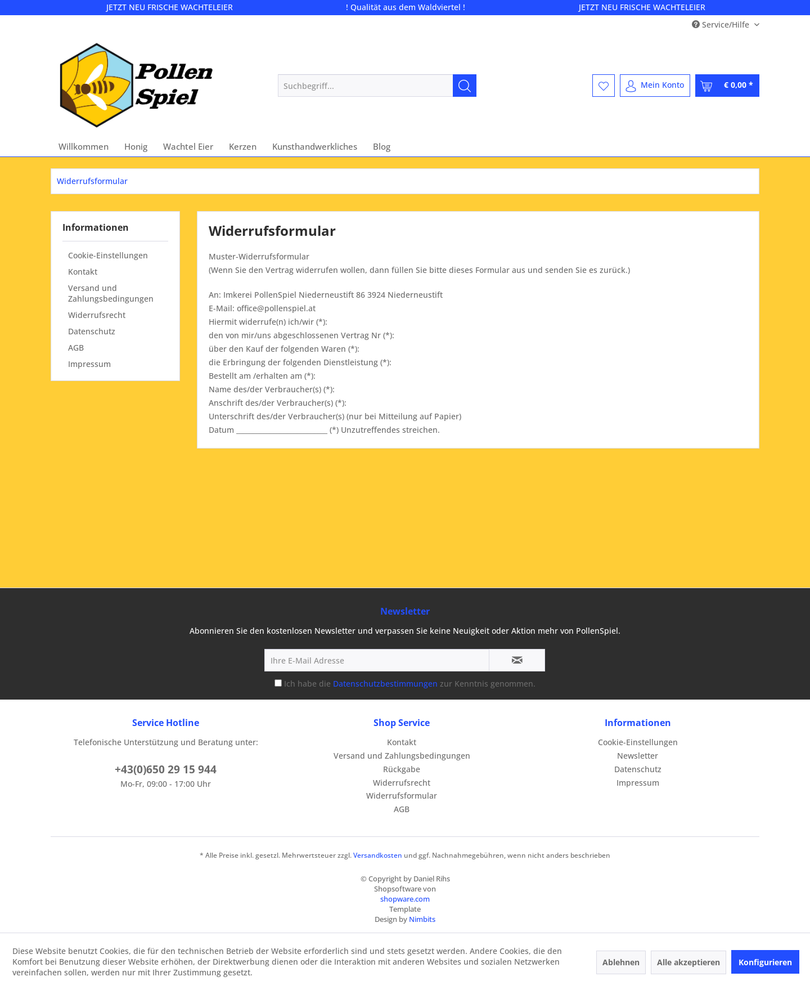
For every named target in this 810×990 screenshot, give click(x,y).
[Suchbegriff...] (377, 85)
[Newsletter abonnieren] (517, 660)
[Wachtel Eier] (188, 146)
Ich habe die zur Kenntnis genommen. (410, 683)
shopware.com (405, 899)
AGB (76, 347)
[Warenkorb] (727, 85)
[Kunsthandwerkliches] (314, 146)
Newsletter (637, 755)
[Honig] (135, 146)
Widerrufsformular (401, 795)
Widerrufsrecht (96, 315)
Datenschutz (91, 331)
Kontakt (82, 271)
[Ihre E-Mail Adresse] (376, 660)
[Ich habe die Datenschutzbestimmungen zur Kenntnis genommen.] (278, 683)
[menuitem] (377, 85)
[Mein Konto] (655, 85)
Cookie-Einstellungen (108, 255)
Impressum (89, 364)
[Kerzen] (242, 146)
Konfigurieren (765, 962)
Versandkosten (377, 855)
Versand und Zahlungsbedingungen (111, 293)
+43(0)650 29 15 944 (166, 769)
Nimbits (422, 919)
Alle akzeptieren (688, 962)
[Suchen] (464, 85)
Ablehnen (621, 962)
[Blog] (381, 146)
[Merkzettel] (603, 85)
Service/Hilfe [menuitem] (722, 24)
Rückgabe (401, 769)
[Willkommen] (83, 146)
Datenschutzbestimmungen (385, 683)
